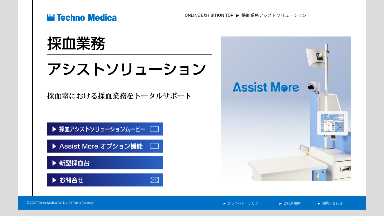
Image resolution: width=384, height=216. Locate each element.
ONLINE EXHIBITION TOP (209, 15)
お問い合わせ (332, 203)
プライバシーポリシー (244, 203)
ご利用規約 (292, 203)
